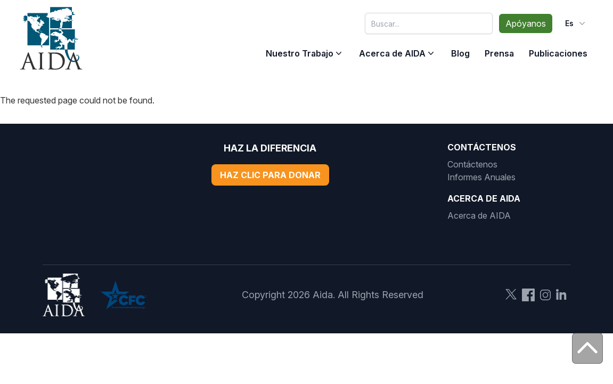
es (576, 23)
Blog (460, 53)
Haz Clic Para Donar (270, 175)
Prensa (499, 53)
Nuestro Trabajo (299, 53)
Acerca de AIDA (392, 53)
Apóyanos (525, 23)
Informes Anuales (481, 177)
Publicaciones (558, 53)
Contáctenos (472, 164)
